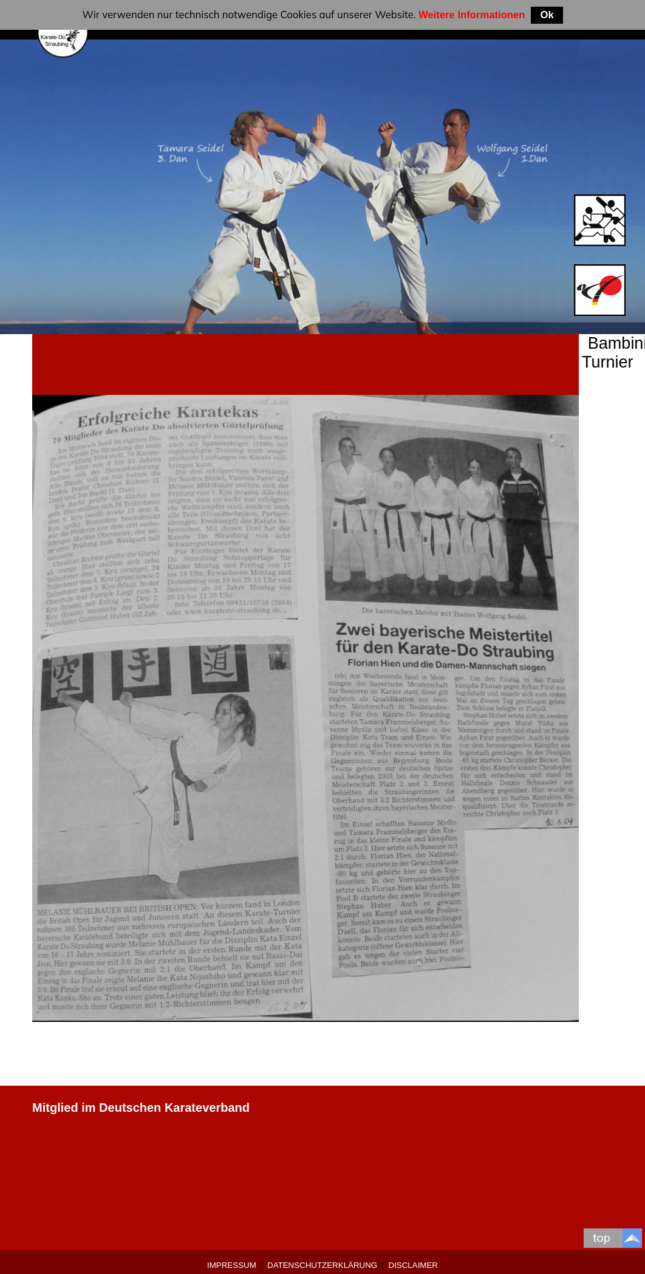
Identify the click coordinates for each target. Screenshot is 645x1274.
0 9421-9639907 (76, 1165)
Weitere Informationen (471, 15)
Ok (546, 15)
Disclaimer (413, 1265)
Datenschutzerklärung (322, 1265)
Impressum (231, 1265)
